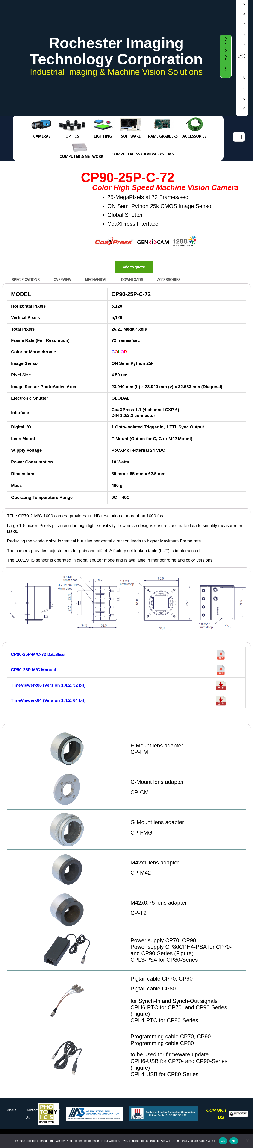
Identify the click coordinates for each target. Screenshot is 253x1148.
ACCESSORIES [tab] (168, 279)
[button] (226, 56)
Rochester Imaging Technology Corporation (116, 51)
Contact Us (32, 1113)
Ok (223, 1140)
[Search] (242, 136)
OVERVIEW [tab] (62, 279)
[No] (247, 1141)
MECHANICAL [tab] (96, 279)
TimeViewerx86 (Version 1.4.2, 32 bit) (48, 685)
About (12, 1110)
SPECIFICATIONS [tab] (26, 279)
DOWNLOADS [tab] (132, 279)
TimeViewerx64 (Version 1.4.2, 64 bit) (48, 700)
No (234, 1140)
